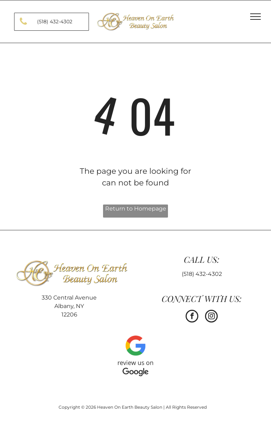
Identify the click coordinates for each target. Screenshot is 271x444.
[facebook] (192, 317)
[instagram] (211, 317)
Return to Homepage (135, 208)
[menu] (255, 16)
